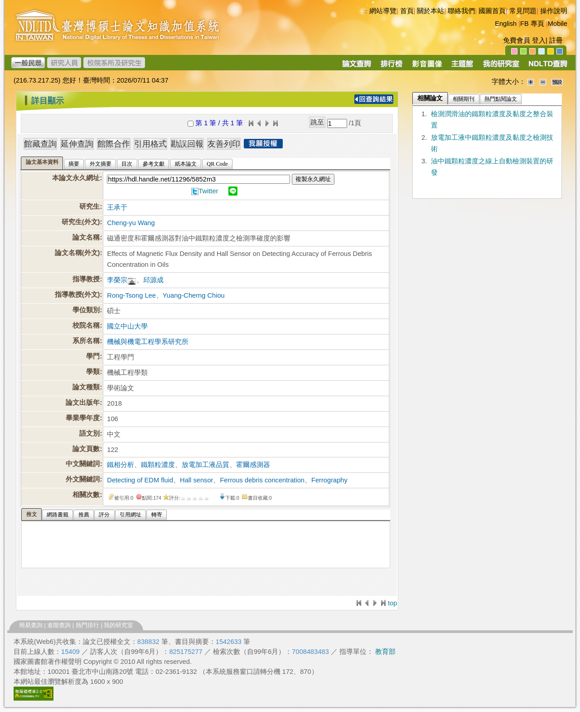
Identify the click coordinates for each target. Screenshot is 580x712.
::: (365, 11)
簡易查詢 (31, 625)
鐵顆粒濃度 (158, 464)
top (392, 603)
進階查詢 (59, 625)
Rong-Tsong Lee (131, 295)
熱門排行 (87, 625)
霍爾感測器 (253, 464)
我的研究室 (118, 625)
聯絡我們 (461, 11)
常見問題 (522, 11)
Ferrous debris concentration (262, 480)
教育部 (385, 651)
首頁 (407, 11)
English (506, 23)
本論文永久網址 (76, 178)
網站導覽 (382, 11)
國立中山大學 (127, 326)
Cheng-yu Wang (131, 222)
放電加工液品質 (205, 464)
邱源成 (153, 280)
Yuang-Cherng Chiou (194, 295)
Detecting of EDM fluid (140, 480)
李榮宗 (117, 280)
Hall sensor (196, 480)
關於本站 (430, 11)
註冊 (556, 40)
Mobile (557, 23)
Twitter (208, 191)
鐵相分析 (120, 464)
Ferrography (329, 480)
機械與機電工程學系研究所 (147, 341)
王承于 (117, 207)
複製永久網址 (313, 179)
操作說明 (553, 11)
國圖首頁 (492, 11)
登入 (539, 40)
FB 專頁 (532, 23)
